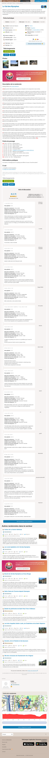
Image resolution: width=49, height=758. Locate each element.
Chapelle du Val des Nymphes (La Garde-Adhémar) (23, 150)
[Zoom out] (45, 699)
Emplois (4, 744)
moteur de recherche (33, 670)
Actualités (4, 747)
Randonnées (11, 1)
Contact (3, 751)
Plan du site (4, 742)
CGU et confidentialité (6, 739)
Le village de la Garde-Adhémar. (9, 169)
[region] (24, 703)
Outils (5, 1)
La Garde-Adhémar (36, 30)
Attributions (4, 710)
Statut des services (20, 755)
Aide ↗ (17, 1)
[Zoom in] (45, 697)
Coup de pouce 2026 (7, 749)
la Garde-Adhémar (15, 86)
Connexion (44, 1)
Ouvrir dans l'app (9, 51)
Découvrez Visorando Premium (35, 43)
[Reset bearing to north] (45, 702)
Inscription (37, 1)
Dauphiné (33, 28)
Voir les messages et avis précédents (24, 521)
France (31, 25)
